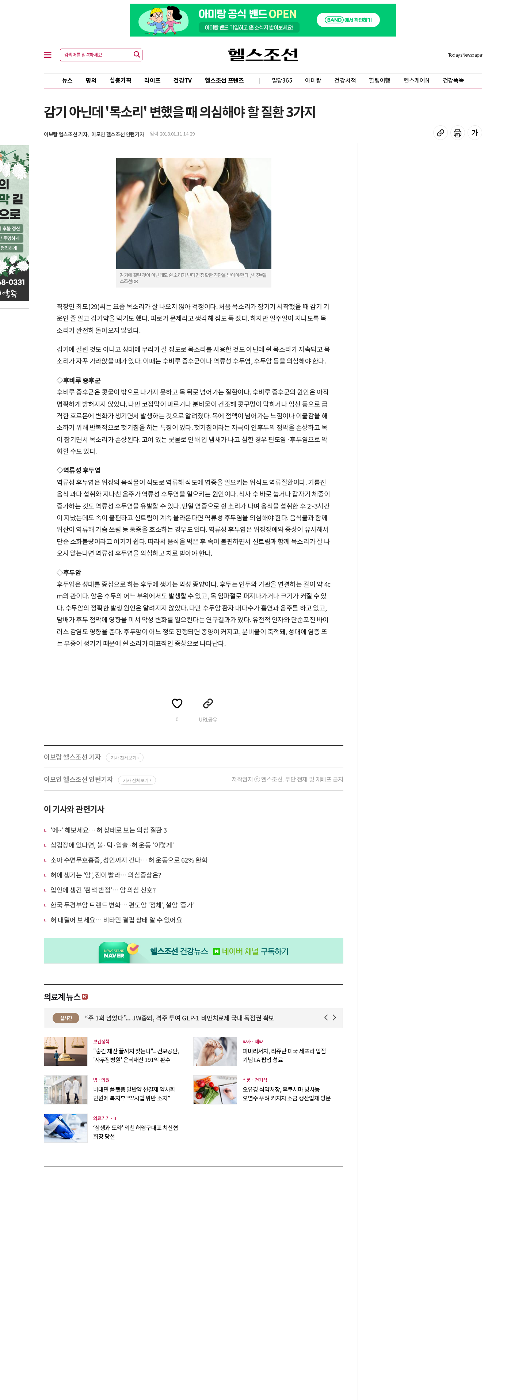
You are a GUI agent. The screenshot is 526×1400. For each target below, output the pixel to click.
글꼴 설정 (475, 132)
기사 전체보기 (125, 757)
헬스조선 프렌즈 (224, 80)
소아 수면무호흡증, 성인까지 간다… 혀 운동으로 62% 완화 (128, 859)
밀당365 (282, 80)
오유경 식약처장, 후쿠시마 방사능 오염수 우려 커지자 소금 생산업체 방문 (287, 1093)
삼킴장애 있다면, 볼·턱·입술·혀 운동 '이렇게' (112, 844)
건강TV (183, 80)
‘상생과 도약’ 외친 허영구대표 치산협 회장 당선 (135, 1132)
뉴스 (67, 80)
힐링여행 (379, 80)
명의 (91, 80)
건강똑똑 (453, 80)
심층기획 (120, 80)
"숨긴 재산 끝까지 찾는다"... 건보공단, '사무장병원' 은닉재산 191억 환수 (136, 1055)
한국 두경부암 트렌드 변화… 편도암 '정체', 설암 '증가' (122, 904)
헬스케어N (417, 80)
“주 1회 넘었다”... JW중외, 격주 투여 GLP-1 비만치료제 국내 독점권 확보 (218, 1017)
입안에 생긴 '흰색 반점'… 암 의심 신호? (103, 889)
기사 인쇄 (457, 132)
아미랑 (313, 80)
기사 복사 (440, 132)
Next (336, 1018)
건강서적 (345, 80)
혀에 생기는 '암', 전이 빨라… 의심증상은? (105, 874)
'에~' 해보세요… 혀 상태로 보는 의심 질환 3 (108, 829)
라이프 (152, 80)
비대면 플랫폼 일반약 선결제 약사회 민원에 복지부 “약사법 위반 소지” (134, 1093)
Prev (327, 1018)
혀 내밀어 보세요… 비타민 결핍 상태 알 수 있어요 (116, 919)
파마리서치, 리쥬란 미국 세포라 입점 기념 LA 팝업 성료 (284, 1055)
